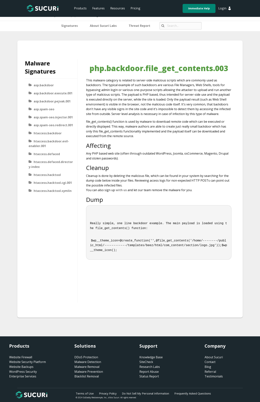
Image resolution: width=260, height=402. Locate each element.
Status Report (149, 376)
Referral (210, 372)
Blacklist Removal (86, 376)
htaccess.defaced (47, 154)
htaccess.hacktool (47, 175)
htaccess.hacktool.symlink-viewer (50, 193)
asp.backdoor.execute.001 (53, 93)
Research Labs (149, 367)
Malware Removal (86, 367)
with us (121, 190)
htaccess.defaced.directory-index (51, 164)
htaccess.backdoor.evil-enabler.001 (49, 143)
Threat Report (139, 26)
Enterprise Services (22, 376)
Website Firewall (20, 357)
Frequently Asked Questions (192, 393)
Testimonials (214, 376)
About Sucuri (214, 357)
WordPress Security (23, 372)
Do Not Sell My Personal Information (145, 393)
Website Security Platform (27, 362)
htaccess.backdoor (48, 133)
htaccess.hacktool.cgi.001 (53, 183)
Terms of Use (85, 393)
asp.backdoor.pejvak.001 (52, 101)
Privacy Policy (108, 393)
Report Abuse (149, 372)
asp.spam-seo (44, 109)
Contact (210, 362)
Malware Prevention (88, 372)
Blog (208, 367)
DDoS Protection (86, 357)
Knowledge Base (151, 357)
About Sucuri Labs (103, 26)
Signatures (69, 26)
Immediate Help (199, 8)
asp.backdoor (44, 85)
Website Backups (21, 367)
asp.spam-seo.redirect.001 (53, 125)
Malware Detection (87, 362)
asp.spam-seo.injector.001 (53, 117)
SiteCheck (146, 362)
